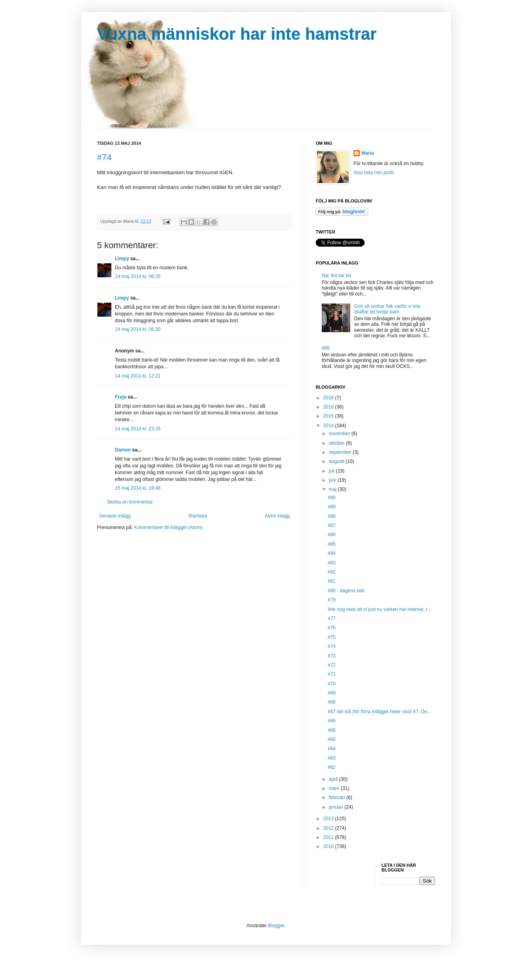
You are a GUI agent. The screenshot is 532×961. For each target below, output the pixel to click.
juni (333, 480)
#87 (332, 525)
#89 (332, 507)
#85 (332, 544)
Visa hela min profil (373, 172)
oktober (337, 443)
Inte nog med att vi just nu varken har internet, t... (379, 609)
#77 (332, 618)
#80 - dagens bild (346, 590)
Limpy (122, 258)
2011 (329, 837)
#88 (326, 348)
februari (337, 797)
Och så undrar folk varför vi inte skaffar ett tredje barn (387, 309)
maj (333, 489)
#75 (332, 637)
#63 (332, 758)
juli (332, 471)
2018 (329, 398)
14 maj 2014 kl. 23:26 (138, 429)
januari (336, 807)
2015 (329, 416)
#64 (332, 748)
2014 (329, 425)
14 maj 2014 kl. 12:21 (138, 376)
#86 (332, 534)
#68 (332, 702)
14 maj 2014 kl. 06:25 (138, 276)
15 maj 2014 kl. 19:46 (138, 488)
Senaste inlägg (114, 516)
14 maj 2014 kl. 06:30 (138, 329)
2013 (329, 818)
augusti (337, 461)
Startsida (197, 516)
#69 (332, 693)
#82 (332, 572)
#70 (332, 684)
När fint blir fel (336, 275)
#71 (332, 674)
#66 (332, 721)
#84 (332, 553)
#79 (332, 600)
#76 (332, 627)
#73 (332, 656)
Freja (120, 397)
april (334, 779)
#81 (332, 581)
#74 (104, 157)
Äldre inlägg (277, 516)
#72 (332, 665)
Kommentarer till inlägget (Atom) (168, 527)
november (340, 433)
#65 (332, 739)
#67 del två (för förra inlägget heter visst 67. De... (379, 711)
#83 (332, 563)
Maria (367, 153)
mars (335, 788)
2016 (329, 407)
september (341, 452)
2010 (329, 846)
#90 (332, 497)
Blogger (276, 925)
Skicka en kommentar (130, 502)
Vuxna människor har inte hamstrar (237, 34)
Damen (123, 450)
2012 (329, 828)
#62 (332, 767)
